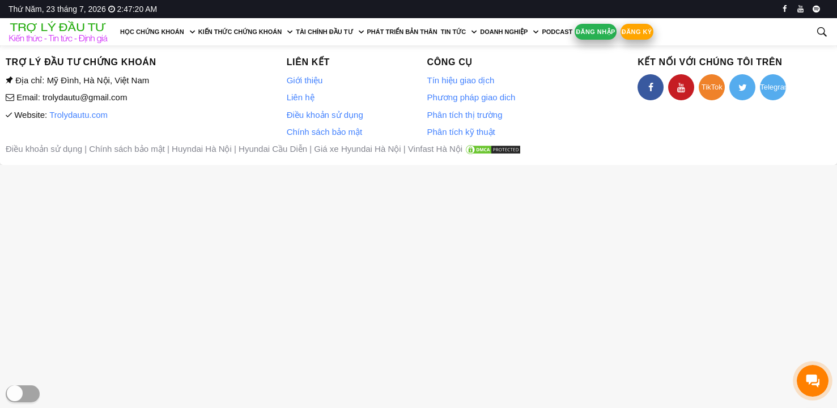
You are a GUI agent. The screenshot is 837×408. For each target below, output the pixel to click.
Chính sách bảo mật (325, 132)
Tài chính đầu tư (324, 31)
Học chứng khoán (152, 31)
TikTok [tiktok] (712, 87)
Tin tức (453, 31)
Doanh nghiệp (504, 31)
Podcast (557, 31)
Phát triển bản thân (402, 31)
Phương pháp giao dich (471, 97)
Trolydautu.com (78, 115)
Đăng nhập (595, 31)
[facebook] (784, 9)
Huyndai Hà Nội (202, 149)
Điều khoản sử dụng (325, 115)
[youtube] (800, 9)
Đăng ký (637, 31)
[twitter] (742, 87)
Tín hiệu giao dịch (460, 80)
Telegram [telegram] (773, 87)
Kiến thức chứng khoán (240, 31)
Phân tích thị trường (464, 115)
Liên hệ (301, 97)
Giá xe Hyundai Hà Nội (357, 149)
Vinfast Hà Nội (435, 149)
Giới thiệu (305, 80)
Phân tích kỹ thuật (461, 132)
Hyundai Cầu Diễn (273, 149)
